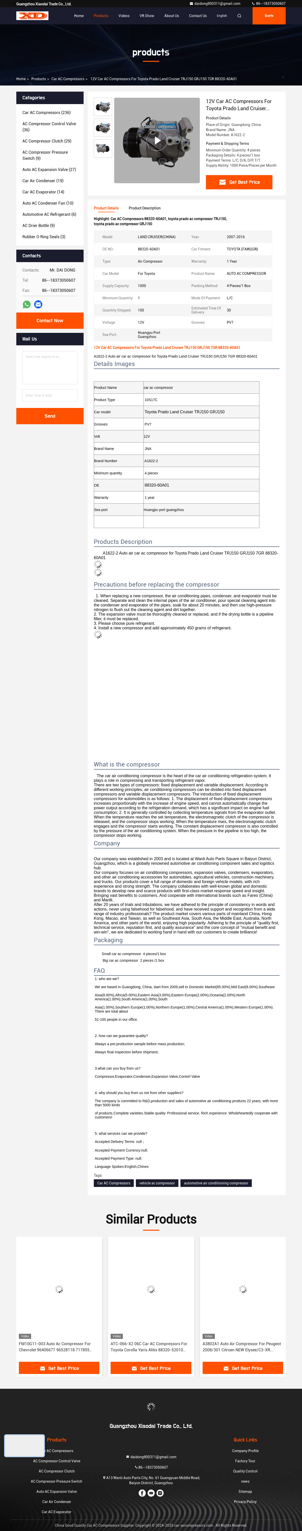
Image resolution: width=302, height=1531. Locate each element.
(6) (49, 214)
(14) (43, 192)
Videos (124, 16)
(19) (42, 180)
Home (79, 16)
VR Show (147, 16)
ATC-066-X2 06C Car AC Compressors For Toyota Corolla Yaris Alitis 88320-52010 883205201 (149, 1347)
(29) (46, 141)
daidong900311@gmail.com (215, 4)
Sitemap (245, 1492)
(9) (45, 155)
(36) (49, 126)
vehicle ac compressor (157, 1183)
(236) (46, 112)
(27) (49, 169)
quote (269, 16)
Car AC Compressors (67, 79)
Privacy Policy (245, 1502)
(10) (47, 203)
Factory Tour (245, 1461)
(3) (43, 236)
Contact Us (198, 16)
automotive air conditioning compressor (216, 1183)
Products (101, 16)
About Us (171, 16)
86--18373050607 (268, 4)
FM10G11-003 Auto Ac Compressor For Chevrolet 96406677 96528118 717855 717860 (55, 1347)
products (38, 79)
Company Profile (245, 1451)
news (245, 1481)
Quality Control (245, 1471)
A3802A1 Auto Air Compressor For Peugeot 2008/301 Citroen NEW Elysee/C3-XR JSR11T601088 (242, 1347)
